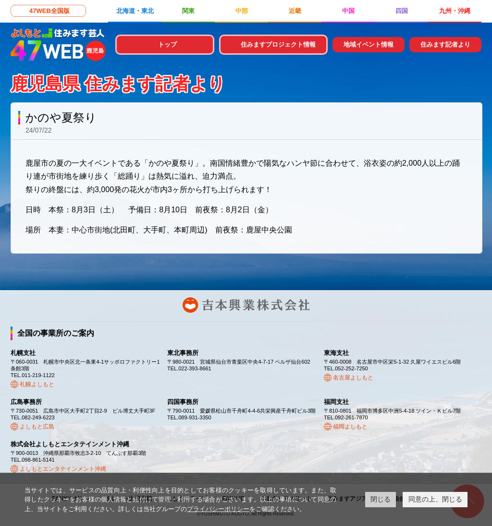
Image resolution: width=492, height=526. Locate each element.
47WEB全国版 (49, 10)
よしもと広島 (37, 426)
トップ (167, 44)
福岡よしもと (350, 426)
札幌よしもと (37, 384)
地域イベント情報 (369, 44)
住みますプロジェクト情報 (278, 44)
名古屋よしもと (353, 377)
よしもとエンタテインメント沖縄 (63, 468)
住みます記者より (445, 44)
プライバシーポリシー (218, 509)
